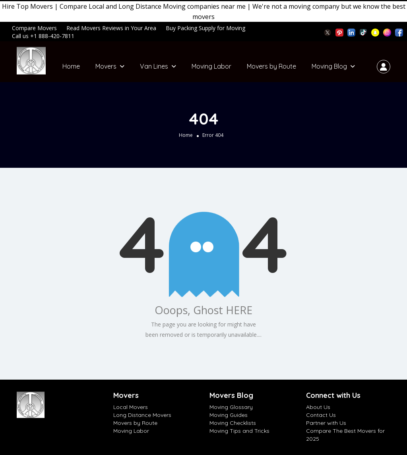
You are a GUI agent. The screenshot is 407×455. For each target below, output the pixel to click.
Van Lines (154, 66)
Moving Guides (228, 415)
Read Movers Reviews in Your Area (111, 28)
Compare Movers (34, 28)
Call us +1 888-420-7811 (43, 36)
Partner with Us (326, 422)
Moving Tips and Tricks (239, 430)
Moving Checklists (232, 422)
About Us (318, 407)
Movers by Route (271, 66)
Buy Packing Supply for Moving (205, 28)
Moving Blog (329, 66)
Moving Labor (211, 66)
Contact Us (321, 415)
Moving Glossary (231, 407)
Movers (105, 66)
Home (71, 66)
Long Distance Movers (142, 415)
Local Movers (130, 407)
